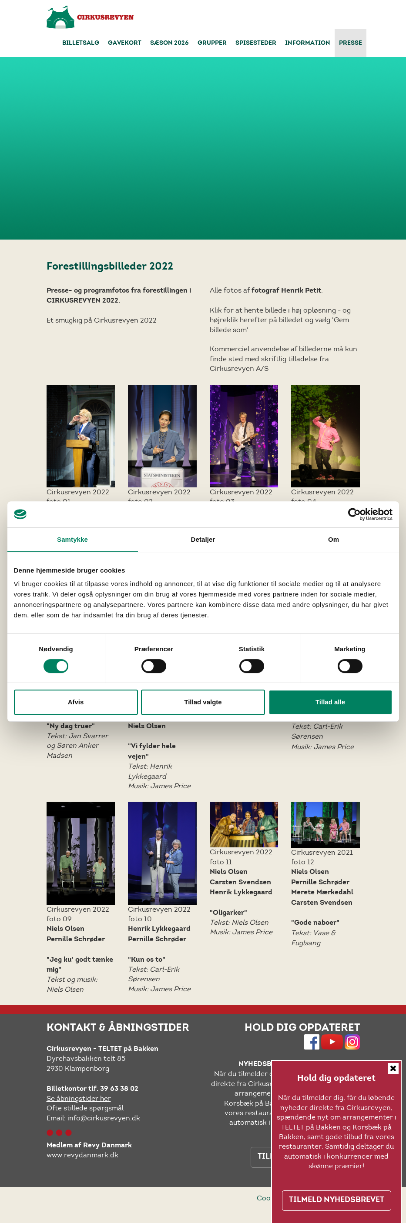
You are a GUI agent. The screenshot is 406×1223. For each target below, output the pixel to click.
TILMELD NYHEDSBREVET (336, 1200)
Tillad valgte (202, 702)
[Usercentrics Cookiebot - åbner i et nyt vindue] (354, 514)
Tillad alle (330, 702)
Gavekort (124, 43)
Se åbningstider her (79, 1098)
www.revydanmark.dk (82, 1155)
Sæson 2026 (169, 43)
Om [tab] (333, 539)
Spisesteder (255, 43)
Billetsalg (80, 43)
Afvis (76, 702)
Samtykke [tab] (72, 539)
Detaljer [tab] (203, 539)
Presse (350, 43)
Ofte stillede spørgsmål (85, 1108)
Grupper (212, 43)
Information (307, 43)
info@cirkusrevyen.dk (103, 1118)
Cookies (270, 1198)
